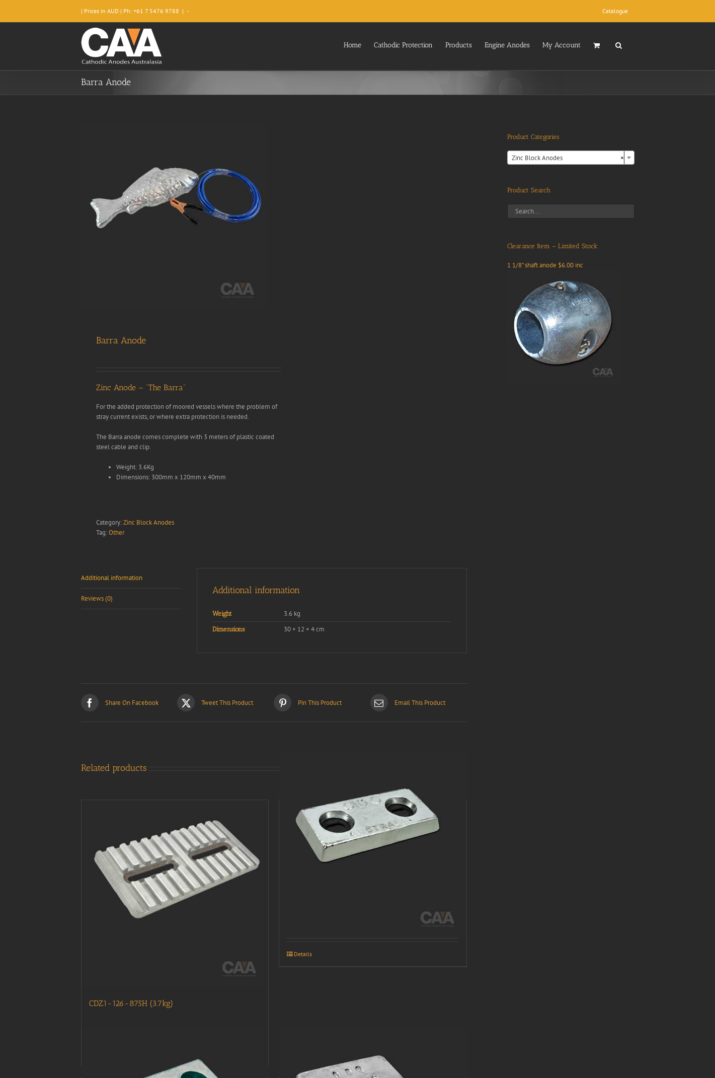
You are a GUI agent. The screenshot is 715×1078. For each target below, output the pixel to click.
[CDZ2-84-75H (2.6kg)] (372, 844)
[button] (618, 44)
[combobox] (570, 158)
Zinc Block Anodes (148, 522)
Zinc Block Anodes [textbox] (568, 158)
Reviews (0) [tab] (97, 598)
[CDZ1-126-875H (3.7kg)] (175, 893)
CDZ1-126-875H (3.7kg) (131, 1003)
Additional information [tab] (111, 577)
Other (116, 532)
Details (303, 954)
